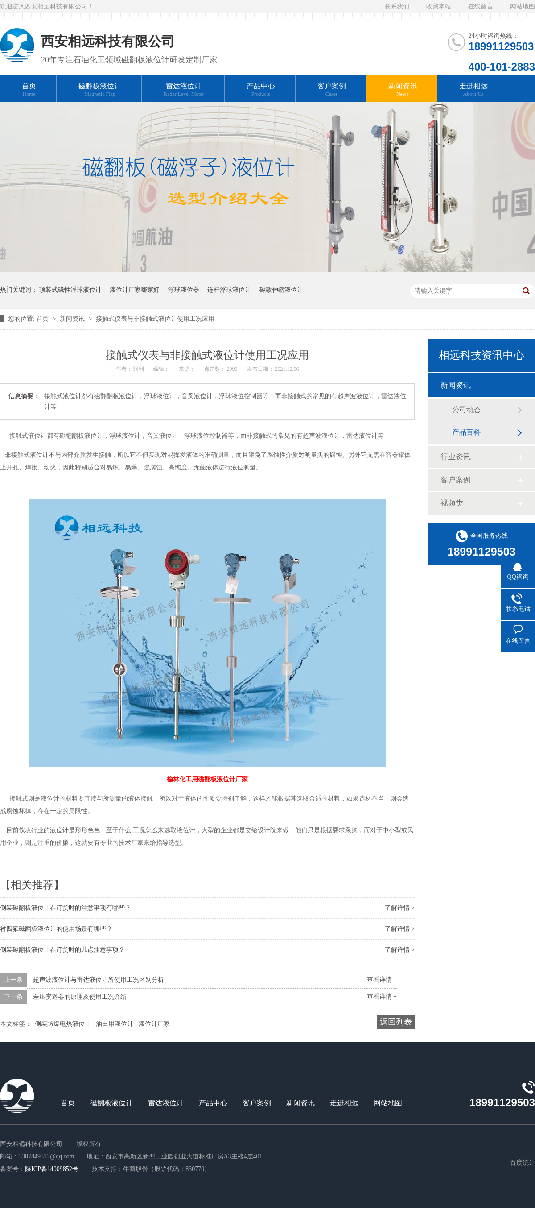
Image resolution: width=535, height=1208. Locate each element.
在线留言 (480, 6)
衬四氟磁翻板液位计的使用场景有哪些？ (56, 929)
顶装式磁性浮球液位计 (70, 289)
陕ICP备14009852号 (51, 1169)
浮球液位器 (183, 289)
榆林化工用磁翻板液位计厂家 (207, 779)
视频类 (451, 503)
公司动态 (466, 409)
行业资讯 (455, 456)
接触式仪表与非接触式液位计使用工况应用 (155, 318)
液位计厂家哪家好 (135, 289)
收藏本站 (438, 6)
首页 (29, 90)
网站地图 (522, 6)
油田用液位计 (114, 1024)
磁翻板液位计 (99, 90)
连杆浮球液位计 (229, 289)
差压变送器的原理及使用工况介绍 (80, 996)
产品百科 (466, 432)
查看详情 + (382, 979)
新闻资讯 (402, 90)
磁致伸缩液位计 (281, 289)
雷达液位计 (184, 90)
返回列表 (396, 1021)
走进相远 (473, 90)
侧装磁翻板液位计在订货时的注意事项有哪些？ (65, 908)
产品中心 (261, 90)
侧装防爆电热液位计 (63, 1024)
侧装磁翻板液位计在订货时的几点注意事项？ (62, 949)
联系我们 (396, 6)
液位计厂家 (154, 1024)
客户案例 (331, 90)
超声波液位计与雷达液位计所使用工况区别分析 (98, 979)
